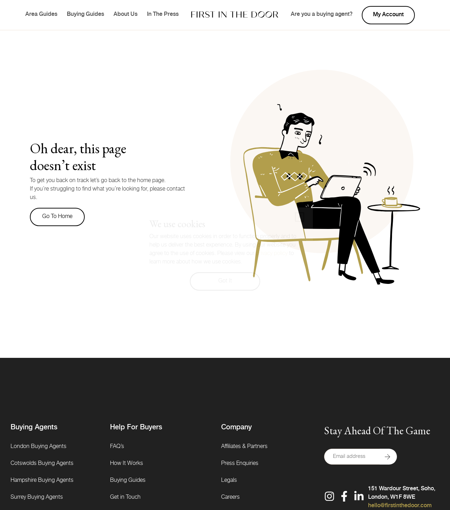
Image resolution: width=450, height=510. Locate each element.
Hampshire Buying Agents (42, 481)
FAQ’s (117, 447)
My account (388, 15)
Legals (229, 481)
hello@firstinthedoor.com (400, 506)
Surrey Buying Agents (37, 497)
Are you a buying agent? (322, 15)
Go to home (57, 217)
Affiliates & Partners (244, 447)
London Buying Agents (38, 447)
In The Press (163, 15)
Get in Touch (125, 497)
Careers (230, 497)
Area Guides (41, 15)
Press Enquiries (239, 464)
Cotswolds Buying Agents (42, 464)
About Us (125, 15)
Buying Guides (85, 15)
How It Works (126, 464)
